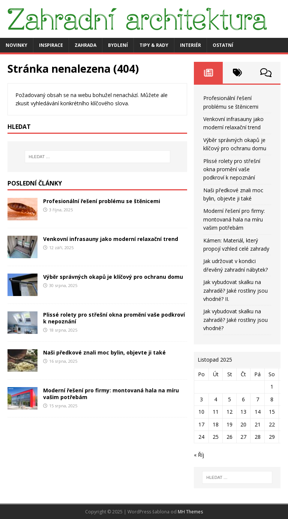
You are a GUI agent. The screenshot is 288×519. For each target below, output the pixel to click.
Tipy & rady (154, 45)
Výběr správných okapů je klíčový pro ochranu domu (113, 276)
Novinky (16, 45)
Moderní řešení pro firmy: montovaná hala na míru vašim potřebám (111, 394)
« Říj (199, 454)
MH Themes (190, 512)
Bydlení (118, 45)
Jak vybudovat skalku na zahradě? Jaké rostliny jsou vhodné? (235, 320)
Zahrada (85, 45)
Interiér (190, 45)
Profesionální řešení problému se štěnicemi (101, 201)
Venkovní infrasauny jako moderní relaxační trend (110, 238)
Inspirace (51, 45)
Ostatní (223, 45)
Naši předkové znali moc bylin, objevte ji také (104, 352)
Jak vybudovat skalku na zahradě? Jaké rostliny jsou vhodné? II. (235, 290)
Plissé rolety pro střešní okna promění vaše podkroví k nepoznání (114, 318)
